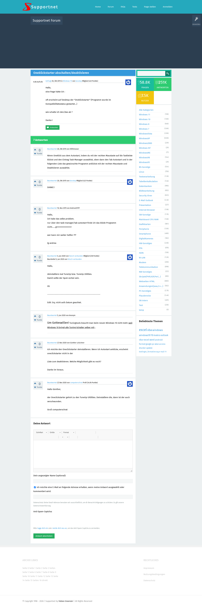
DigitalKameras (146, 238)
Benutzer (136, 22)
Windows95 (144, 162)
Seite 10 (26, 576)
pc (153, 344)
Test (141, 305)
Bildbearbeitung (146, 191)
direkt (45, 580)
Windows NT (145, 148)
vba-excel (144, 339)
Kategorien (126, 22)
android (159, 340)
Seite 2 (39, 568)
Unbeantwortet (104, 22)
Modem (142, 262)
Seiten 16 (37, 580)
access (162, 344)
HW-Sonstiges (145, 243)
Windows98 (144, 157)
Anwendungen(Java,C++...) (151, 286)
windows (157, 330)
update (149, 348)
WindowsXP (144, 138)
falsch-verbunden (76, 256)
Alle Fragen (83, 22)
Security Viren (145, 195)
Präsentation (145, 205)
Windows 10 (67, 81)
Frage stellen (147, 22)
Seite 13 (49, 576)
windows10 (145, 335)
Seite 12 (41, 576)
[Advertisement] (101, 46)
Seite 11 (33, 576)
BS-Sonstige (144, 167)
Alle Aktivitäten (70, 22)
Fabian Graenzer (66, 601)
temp (141, 310)
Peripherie (144, 229)
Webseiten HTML (147, 281)
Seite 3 (46, 568)
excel (143, 330)
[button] (41, 432)
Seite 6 (32, 572)
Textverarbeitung (147, 176)
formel (142, 344)
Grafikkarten (145, 224)
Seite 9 (53, 572)
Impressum (149, 568)
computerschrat (76, 383)
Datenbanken (145, 186)
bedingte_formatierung (149, 352)
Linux (141, 172)
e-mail (161, 352)
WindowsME (144, 153)
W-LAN (142, 257)
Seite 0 (25, 568)
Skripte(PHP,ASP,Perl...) (150, 276)
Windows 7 (144, 129)
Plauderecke (145, 295)
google (149, 344)
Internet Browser (147, 210)
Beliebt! (93, 22)
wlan (157, 344)
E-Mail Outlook (146, 200)
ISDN (141, 253)
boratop (79, 81)
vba (149, 330)
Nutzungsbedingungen (154, 574)
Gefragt (48, 81)
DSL (141, 248)
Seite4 (52, 568)
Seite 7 (39, 572)
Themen (116, 22)
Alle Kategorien (146, 110)
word (152, 339)
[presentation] (54, 519)
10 (152, 335)
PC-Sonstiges (145, 291)
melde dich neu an (59, 528)
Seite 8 (46, 572)
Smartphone (145, 234)
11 (166, 352)
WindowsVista (145, 133)
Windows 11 (144, 114)
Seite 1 (32, 568)
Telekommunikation (148, 267)
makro (157, 335)
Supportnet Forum (46, 20)
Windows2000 (145, 143)
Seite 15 (28, 580)
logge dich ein (42, 528)
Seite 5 (25, 572)
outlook (164, 335)
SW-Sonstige (145, 214)
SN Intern (143, 300)
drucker (142, 348)
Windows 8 (144, 124)
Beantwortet (52, 149)
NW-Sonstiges (145, 272)
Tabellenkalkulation (148, 181)
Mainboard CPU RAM (149, 219)
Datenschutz (149, 580)
